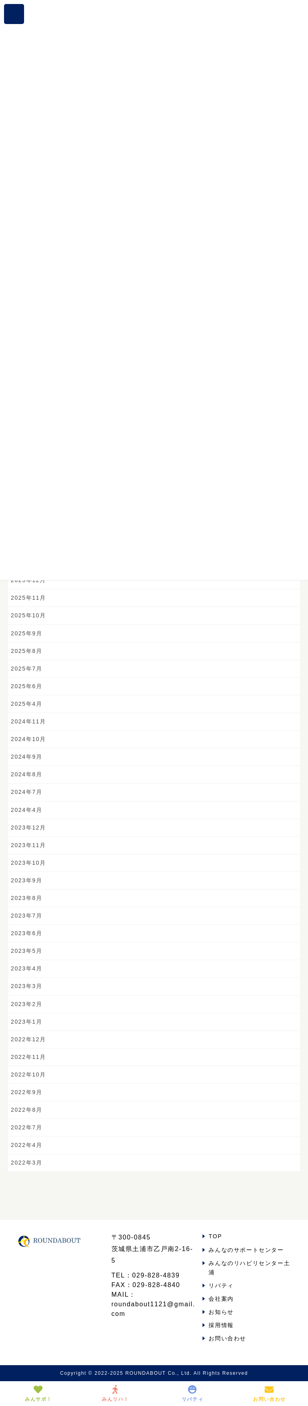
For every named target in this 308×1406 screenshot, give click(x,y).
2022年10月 (28, 1074)
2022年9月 (26, 1092)
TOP (215, 1236)
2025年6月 (26, 686)
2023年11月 (28, 845)
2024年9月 (26, 756)
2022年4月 (26, 1145)
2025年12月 (28, 580)
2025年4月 (26, 704)
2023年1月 (26, 1021)
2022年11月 (28, 1057)
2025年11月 (28, 598)
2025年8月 (26, 651)
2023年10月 (28, 863)
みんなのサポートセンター (246, 1250)
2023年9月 (26, 880)
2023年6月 (26, 933)
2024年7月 (26, 792)
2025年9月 (26, 633)
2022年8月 (26, 1110)
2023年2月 (26, 1004)
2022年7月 (26, 1127)
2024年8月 (26, 774)
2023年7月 (26, 915)
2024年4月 (26, 810)
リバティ (221, 1285)
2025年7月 (26, 668)
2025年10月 (28, 615)
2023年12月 (28, 827)
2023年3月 (26, 986)
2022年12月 (28, 1039)
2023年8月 (26, 898)
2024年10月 (28, 739)
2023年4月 (26, 968)
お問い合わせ (227, 1338)
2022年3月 (26, 1162)
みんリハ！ (115, 1393)
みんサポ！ (38, 1393)
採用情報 (221, 1325)
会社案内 (221, 1299)
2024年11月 (28, 721)
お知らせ (221, 1312)
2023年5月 (26, 951)
